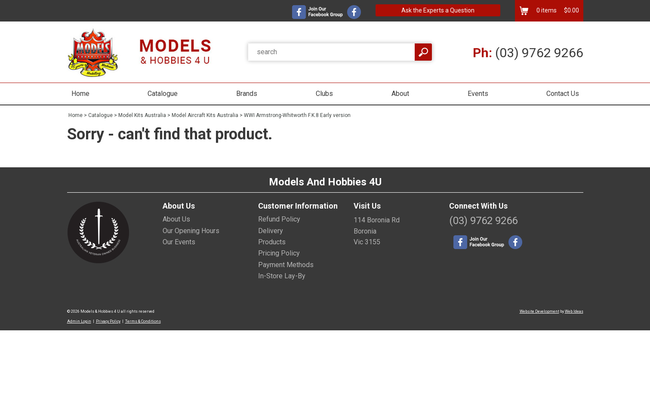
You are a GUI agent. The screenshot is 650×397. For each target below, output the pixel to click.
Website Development (539, 311)
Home (80, 93)
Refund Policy (279, 219)
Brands (246, 93)
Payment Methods (286, 265)
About (400, 93)
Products (272, 242)
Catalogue (163, 93)
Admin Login (79, 321)
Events (478, 93)
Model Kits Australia (142, 115)
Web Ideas (574, 311)
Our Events (179, 242)
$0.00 (571, 10)
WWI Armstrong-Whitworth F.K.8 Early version (297, 115)
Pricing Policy (279, 253)
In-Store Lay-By (281, 276)
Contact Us (562, 93)
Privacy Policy (108, 321)
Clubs (324, 93)
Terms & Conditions (143, 321)
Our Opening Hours (191, 231)
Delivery (270, 231)
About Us (176, 219)
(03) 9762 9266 (528, 52)
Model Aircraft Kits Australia (205, 115)
